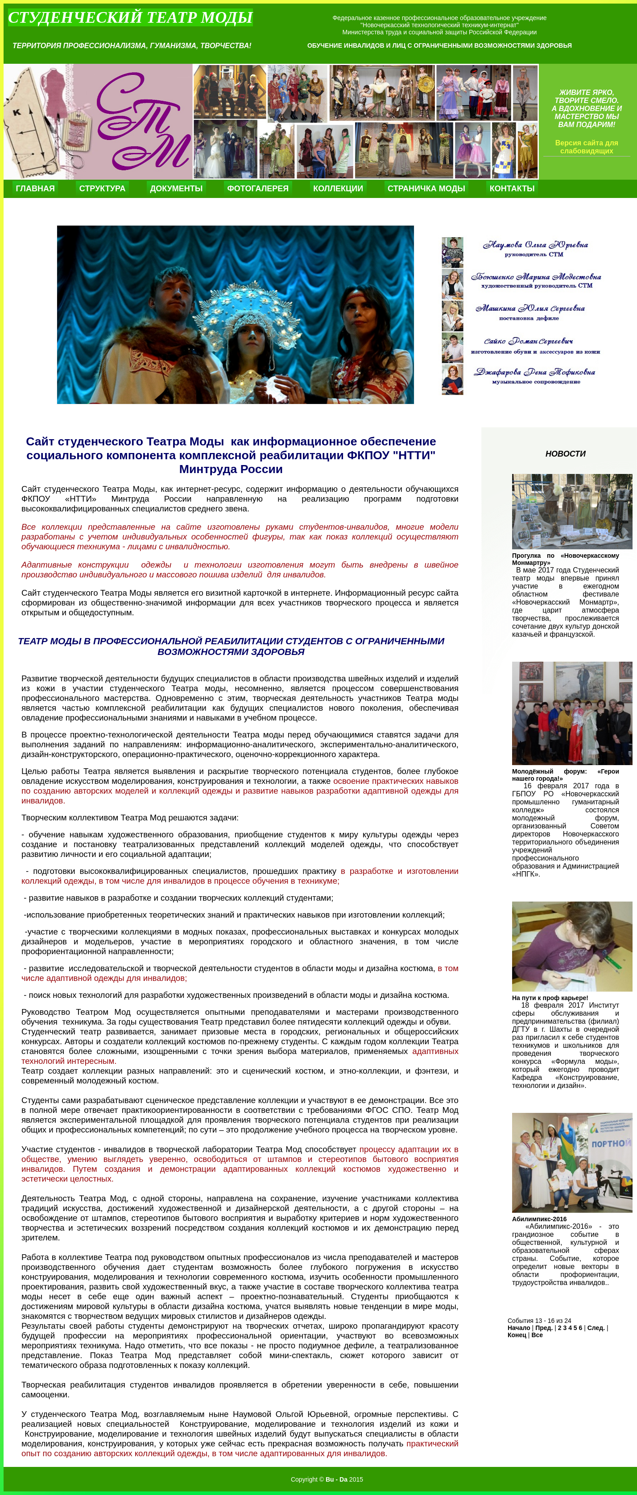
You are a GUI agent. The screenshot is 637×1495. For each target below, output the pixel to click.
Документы (176, 188)
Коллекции (338, 188)
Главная (35, 188)
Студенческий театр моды (130, 17)
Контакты (512, 188)
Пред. (544, 1327)
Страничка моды (426, 188)
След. (596, 1327)
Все (537, 1334)
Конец (517, 1334)
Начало (519, 1327)
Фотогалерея (258, 188)
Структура (102, 188)
